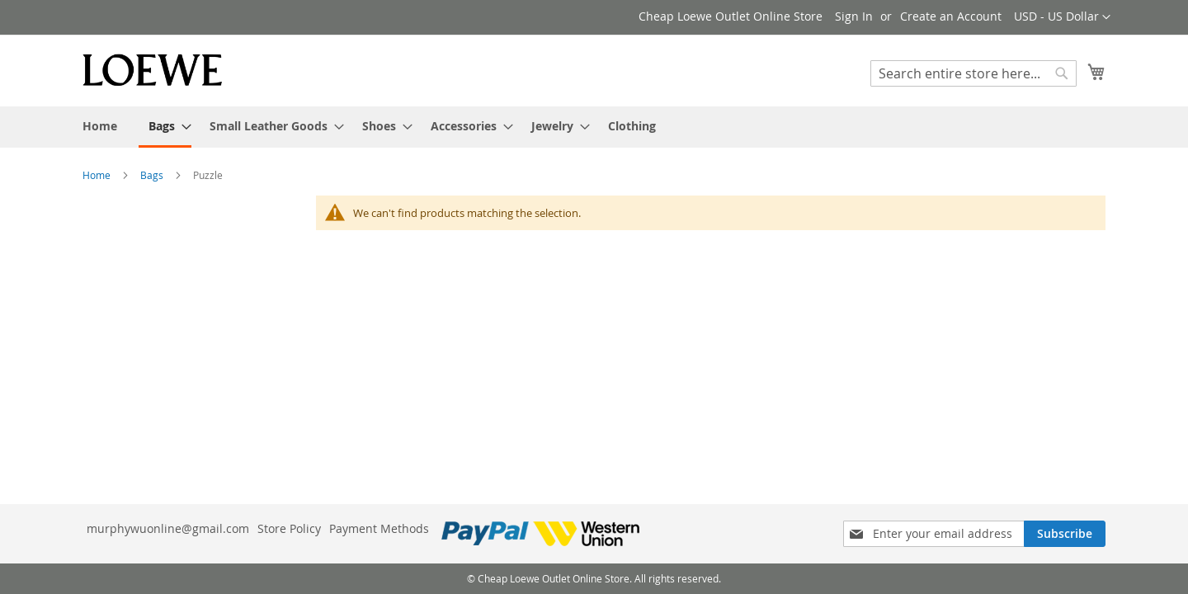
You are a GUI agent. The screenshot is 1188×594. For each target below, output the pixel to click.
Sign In (854, 16)
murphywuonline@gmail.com (168, 528)
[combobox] (973, 73)
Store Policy (289, 528)
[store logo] (152, 70)
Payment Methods (379, 528)
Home (97, 175)
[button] (1062, 17)
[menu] (594, 127)
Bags (153, 175)
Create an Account (951, 16)
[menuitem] (100, 125)
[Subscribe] (1065, 534)
